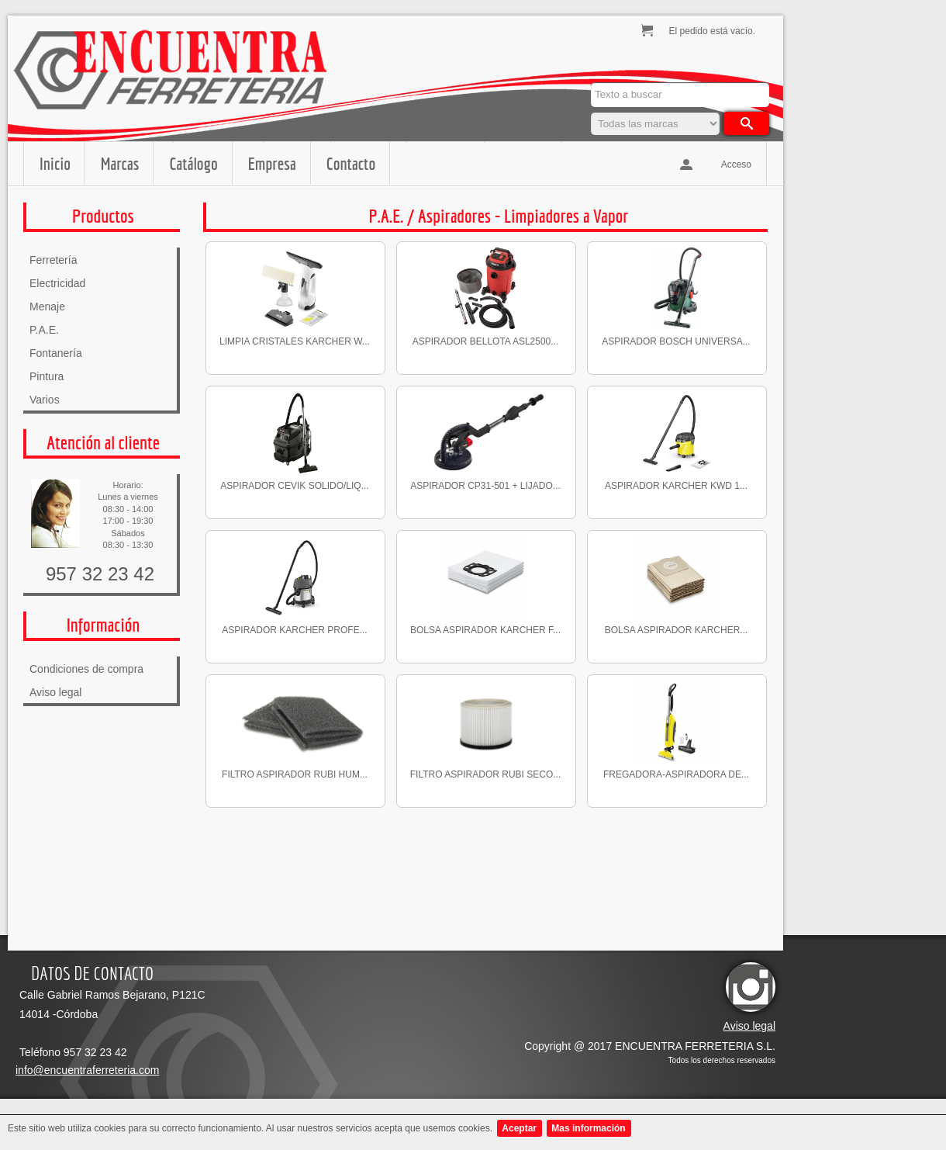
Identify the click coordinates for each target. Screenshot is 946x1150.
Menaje (47, 306)
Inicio (55, 163)
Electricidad (57, 283)
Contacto (350, 163)
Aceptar (519, 1128)
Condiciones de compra (86, 669)
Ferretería (53, 260)
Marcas (120, 163)
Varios (44, 399)
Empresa (272, 163)
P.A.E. (44, 330)
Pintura (46, 376)
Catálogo (193, 163)
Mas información (588, 1128)
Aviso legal (55, 692)
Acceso (736, 164)
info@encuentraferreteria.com (87, 1070)
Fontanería (55, 353)
